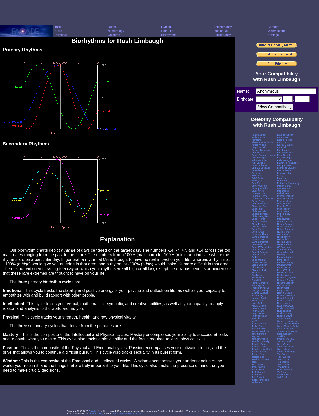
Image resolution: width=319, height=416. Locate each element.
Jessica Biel (258, 357)
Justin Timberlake (260, 379)
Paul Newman (284, 265)
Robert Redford (285, 298)
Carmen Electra (260, 196)
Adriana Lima (258, 137)
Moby (280, 216)
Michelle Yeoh (284, 206)
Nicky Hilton (283, 239)
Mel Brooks (283, 191)
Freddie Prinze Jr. (261, 288)
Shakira (281, 336)
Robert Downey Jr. (286, 295)
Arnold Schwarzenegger (264, 155)
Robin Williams (284, 300)
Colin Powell (258, 231)
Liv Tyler (281, 175)
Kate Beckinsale (285, 134)
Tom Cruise (283, 359)
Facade (92, 411)
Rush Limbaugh (285, 313)
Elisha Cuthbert (259, 265)
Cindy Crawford (259, 221)
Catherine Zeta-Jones (263, 198)
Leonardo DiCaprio (287, 168)
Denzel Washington (261, 247)
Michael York (283, 203)
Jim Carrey (257, 364)
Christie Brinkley (260, 214)
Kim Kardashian (285, 152)
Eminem (256, 272)
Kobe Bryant (283, 155)
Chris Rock (257, 208)
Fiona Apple (258, 285)
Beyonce (256, 173)
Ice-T (254, 321)
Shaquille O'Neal (285, 339)
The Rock (282, 354)
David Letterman (260, 242)
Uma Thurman (284, 369)
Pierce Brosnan (285, 272)
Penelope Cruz (284, 267)
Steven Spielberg (286, 351)
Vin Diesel (282, 372)
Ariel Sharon (258, 152)
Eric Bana (257, 275)
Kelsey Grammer (285, 145)
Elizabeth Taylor (260, 270)
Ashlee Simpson (260, 157)
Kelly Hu (281, 142)
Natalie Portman (285, 229)
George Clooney (260, 290)
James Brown (259, 328)
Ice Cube (256, 318)
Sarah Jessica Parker (288, 323)
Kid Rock (281, 147)
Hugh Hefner (258, 313)
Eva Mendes (258, 277)
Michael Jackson (285, 196)
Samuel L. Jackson (287, 321)
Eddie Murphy (259, 260)
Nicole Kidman (284, 244)
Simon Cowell (284, 341)
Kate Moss (282, 137)
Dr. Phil (255, 257)
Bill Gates (257, 175)
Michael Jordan (285, 198)
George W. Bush (260, 293)
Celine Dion (258, 201)
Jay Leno (256, 336)
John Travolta (258, 367)
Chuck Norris (258, 219)
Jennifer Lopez (259, 346)
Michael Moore (284, 201)
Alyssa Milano (259, 145)
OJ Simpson (283, 247)
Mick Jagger (283, 208)
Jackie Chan (258, 326)
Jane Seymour (259, 334)
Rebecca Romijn (285, 280)
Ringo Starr (283, 290)
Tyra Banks (283, 367)
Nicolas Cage (284, 242)
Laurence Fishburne (287, 163)
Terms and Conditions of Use (127, 413)
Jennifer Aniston (260, 339)
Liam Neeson (284, 170)
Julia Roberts (258, 377)
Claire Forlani (258, 224)
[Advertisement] (160, 12)
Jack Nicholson (259, 323)
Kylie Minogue (284, 160)
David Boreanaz (260, 237)
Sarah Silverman (285, 328)
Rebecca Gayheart (286, 277)
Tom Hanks (283, 362)
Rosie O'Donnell (285, 308)
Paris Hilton (283, 260)
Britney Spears (259, 186)
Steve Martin (283, 349)
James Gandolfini (260, 331)
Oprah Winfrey (284, 249)
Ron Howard (283, 303)
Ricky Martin (283, 285)
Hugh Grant (258, 311)
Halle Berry (257, 295)
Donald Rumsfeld (260, 252)
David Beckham (260, 234)
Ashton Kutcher (259, 160)
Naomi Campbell (285, 224)
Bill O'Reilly (257, 178)
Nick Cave (282, 234)
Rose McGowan (285, 305)
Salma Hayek (284, 318)
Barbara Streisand (261, 168)
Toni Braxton (283, 364)
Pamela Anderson (286, 257)
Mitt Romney (283, 214)
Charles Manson (260, 203)
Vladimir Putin (284, 374)
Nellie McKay (284, 231)
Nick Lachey (283, 237)
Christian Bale (259, 211)
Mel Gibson (283, 193)
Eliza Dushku (258, 267)
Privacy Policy (96, 413)
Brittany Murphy (260, 188)
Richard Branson (285, 283)
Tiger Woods (283, 357)
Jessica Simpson (260, 359)
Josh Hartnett (258, 372)
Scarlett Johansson (287, 331)
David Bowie (258, 239)
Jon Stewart (258, 369)
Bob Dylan (257, 180)
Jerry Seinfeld (259, 351)
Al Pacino (256, 140)
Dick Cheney (258, 249)
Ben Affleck (257, 170)
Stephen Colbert (285, 346)
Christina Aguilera (261, 216)
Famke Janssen (260, 283)
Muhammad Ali (284, 221)
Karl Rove (257, 382)
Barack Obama (259, 165)
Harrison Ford (259, 298)
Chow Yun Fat (259, 206)
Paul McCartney (285, 262)
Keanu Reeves (284, 140)
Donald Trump (259, 254)
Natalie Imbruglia (285, 226)
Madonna (282, 180)
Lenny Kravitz (284, 165)
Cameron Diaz (259, 193)
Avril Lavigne (258, 163)
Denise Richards (260, 244)
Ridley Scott (283, 288)
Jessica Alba (258, 354)
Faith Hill (256, 280)
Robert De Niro (284, 293)
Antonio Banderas (261, 150)
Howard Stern (259, 308)
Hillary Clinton (259, 305)
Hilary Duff (257, 303)
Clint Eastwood (259, 226)
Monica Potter (284, 219)
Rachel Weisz (284, 275)
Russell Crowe (284, 316)
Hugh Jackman (259, 316)
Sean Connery (284, 334)
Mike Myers (283, 211)
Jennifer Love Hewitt (262, 349)
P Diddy (281, 254)
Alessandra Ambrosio (262, 142)
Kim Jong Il (283, 150)
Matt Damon (283, 188)
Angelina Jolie (259, 147)
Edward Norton (259, 262)
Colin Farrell (258, 229)
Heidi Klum (257, 300)
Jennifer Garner (260, 344)
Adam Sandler (259, 134)
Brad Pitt (256, 183)
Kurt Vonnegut (284, 157)
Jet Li (254, 362)
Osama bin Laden (286, 252)
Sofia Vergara (284, 344)
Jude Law (257, 374)
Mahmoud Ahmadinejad (289, 183)
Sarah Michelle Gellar (288, 326)
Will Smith (282, 377)
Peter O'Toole (284, 270)
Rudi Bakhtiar (284, 311)
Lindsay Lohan (284, 173)
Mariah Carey (284, 186)
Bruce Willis (258, 191)
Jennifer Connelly (260, 341)
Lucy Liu (281, 178)
